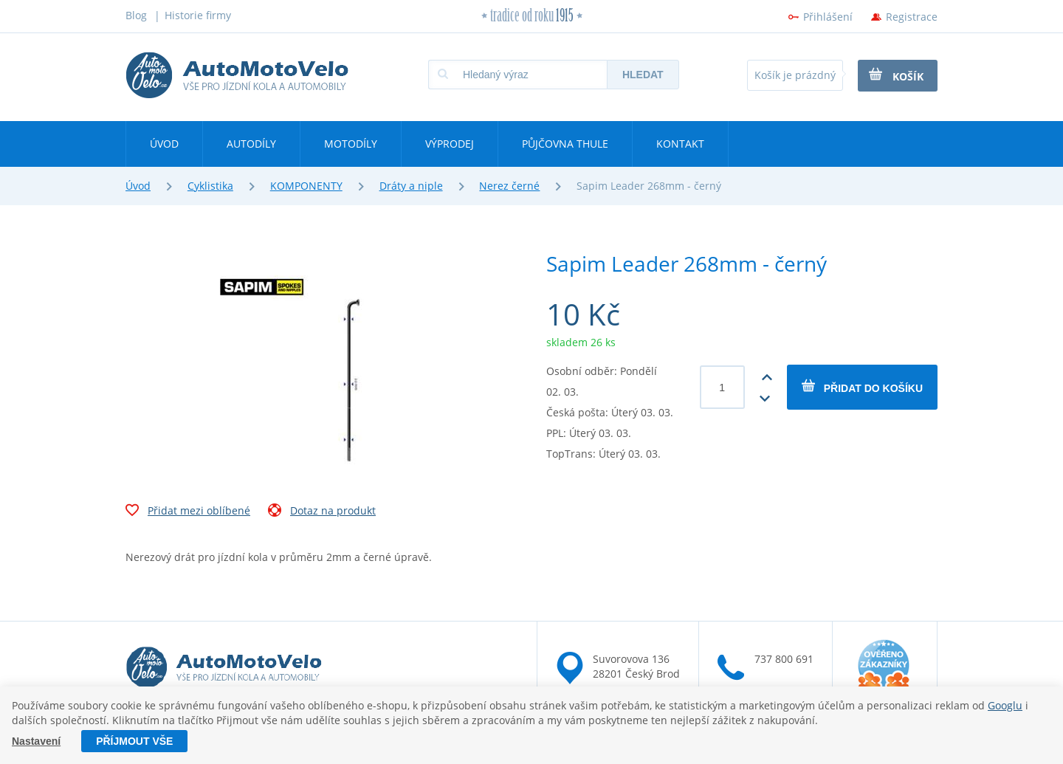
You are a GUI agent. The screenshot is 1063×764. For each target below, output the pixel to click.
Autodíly (251, 144)
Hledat (643, 74)
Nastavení (36, 741)
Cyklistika (210, 186)
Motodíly (350, 144)
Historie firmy (198, 15)
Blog (136, 15)
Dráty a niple (411, 186)
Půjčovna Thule (565, 144)
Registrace (912, 17)
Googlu (1005, 705)
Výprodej (449, 144)
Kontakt (680, 144)
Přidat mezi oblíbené (187, 512)
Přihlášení (828, 17)
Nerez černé (509, 186)
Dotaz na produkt (322, 512)
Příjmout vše (134, 741)
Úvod (164, 144)
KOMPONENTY (306, 186)
